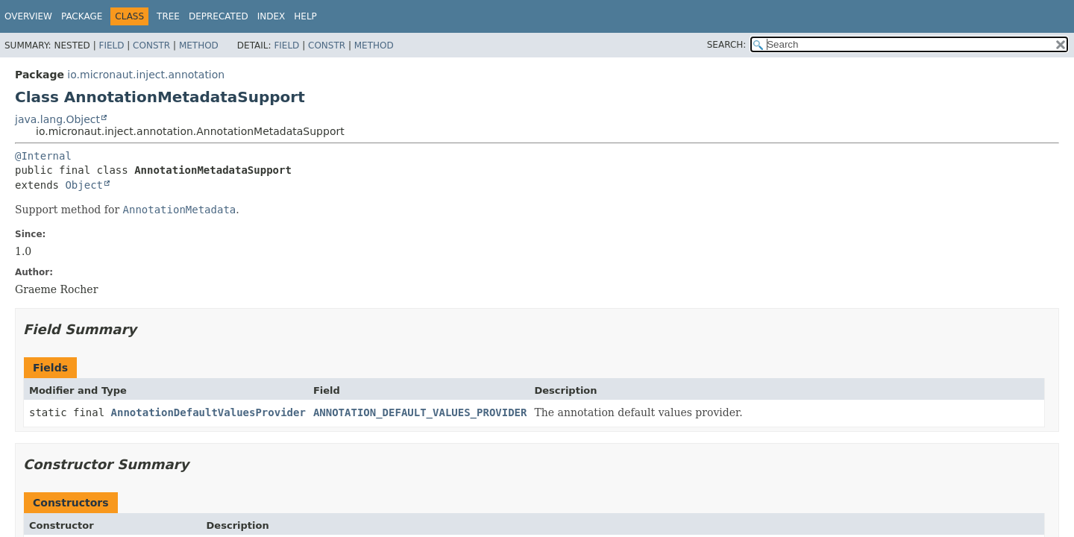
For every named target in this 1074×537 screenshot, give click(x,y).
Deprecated (218, 16)
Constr (151, 45)
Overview (28, 16)
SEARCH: (727, 45)
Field (111, 45)
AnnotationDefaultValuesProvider (208, 412)
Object (84, 185)
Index (271, 16)
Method (199, 45)
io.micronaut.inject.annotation (145, 75)
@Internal (43, 156)
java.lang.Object (57, 119)
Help (305, 16)
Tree (168, 16)
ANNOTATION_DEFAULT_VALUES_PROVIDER (420, 412)
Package (81, 16)
